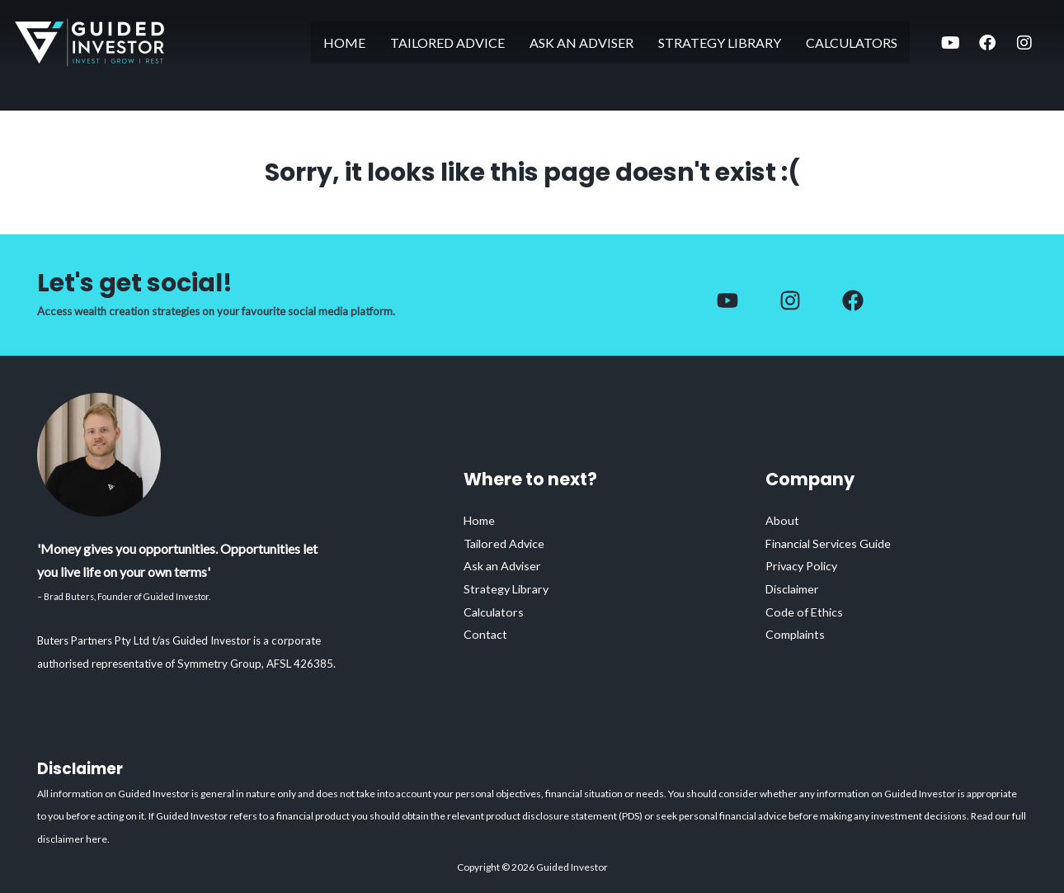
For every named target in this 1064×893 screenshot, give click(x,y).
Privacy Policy (805, 565)
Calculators (851, 42)
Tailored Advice (447, 42)
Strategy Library (719, 42)
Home (344, 42)
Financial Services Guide (831, 542)
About (782, 519)
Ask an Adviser (581, 42)
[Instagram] (790, 300)
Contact (486, 634)
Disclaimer (794, 588)
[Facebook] (727, 300)
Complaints (796, 634)
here (96, 839)
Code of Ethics (805, 611)
